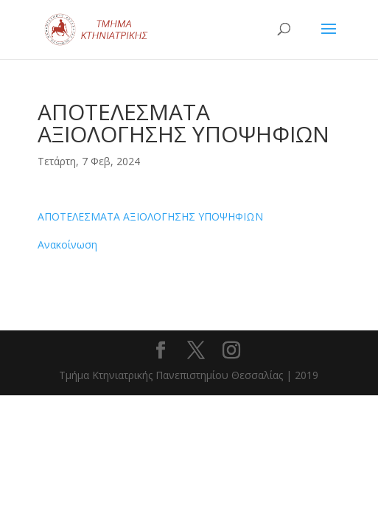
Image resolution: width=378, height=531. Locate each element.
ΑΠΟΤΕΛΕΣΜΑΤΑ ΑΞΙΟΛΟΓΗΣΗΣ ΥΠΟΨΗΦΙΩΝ (150, 216)
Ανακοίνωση (67, 244)
